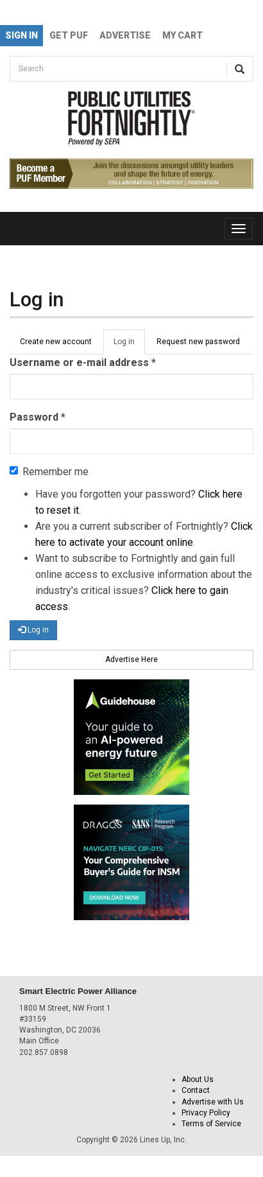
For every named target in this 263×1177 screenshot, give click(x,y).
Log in (129, 345)
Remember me (49, 472)
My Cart (182, 35)
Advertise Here (131, 659)
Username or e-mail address (83, 362)
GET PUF (68, 35)
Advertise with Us (213, 1101)
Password (37, 417)
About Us (198, 1079)
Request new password (198, 341)
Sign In (21, 35)
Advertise (125, 35)
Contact (196, 1090)
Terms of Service (211, 1123)
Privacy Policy (206, 1112)
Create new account (56, 341)
